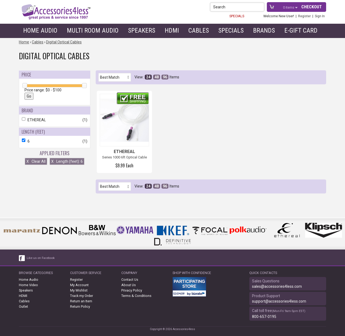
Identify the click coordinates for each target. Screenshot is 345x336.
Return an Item (81, 301)
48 (156, 77)
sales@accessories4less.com (277, 286)
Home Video (28, 285)
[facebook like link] (22, 258)
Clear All (36, 161)
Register (304, 16)
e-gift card (301, 30)
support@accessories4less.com (279, 301)
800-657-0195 (264, 316)
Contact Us (129, 280)
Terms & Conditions (136, 296)
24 (148, 77)
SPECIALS (236, 16)
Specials (231, 30)
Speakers (141, 30)
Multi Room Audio (93, 30)
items (289, 7)
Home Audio (40, 30)
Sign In (320, 16)
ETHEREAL (54, 120)
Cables (198, 30)
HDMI (172, 30)
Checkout (311, 6)
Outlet (23, 306)
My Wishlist (79, 290)
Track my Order (81, 296)
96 (165, 77)
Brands (264, 30)
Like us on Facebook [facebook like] (41, 258)
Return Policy (80, 306)
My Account (79, 285)
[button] (260, 7)
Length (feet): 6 (67, 161)
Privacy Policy (131, 290)
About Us (128, 285)
